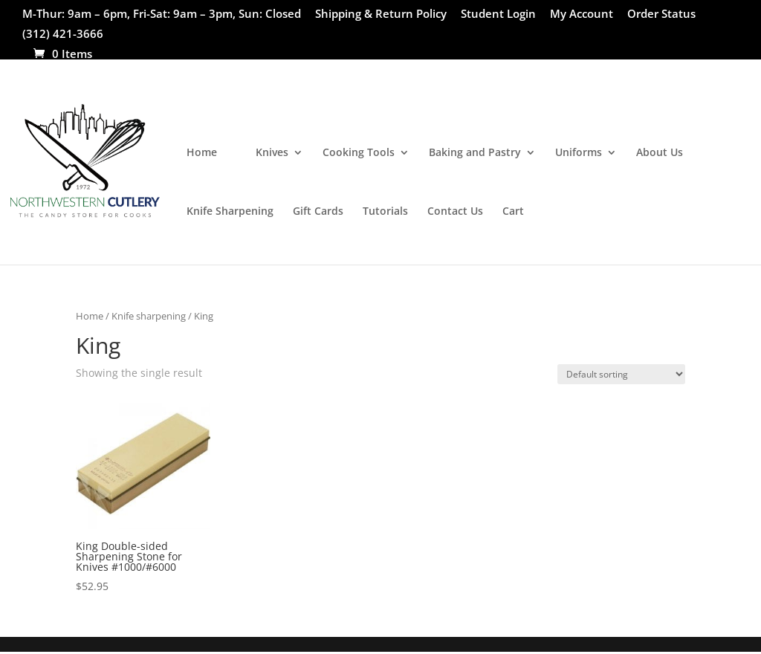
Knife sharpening (148, 316)
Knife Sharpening (230, 212)
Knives (272, 153)
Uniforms (578, 153)
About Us (659, 153)
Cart (513, 212)
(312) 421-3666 (62, 34)
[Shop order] (621, 374)
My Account (581, 14)
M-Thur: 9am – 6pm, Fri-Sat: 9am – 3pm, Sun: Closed (161, 14)
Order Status (661, 14)
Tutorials (385, 212)
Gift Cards (318, 212)
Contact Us (455, 212)
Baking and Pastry (475, 153)
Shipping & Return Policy (381, 14)
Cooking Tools (359, 153)
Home (202, 153)
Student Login (498, 14)
